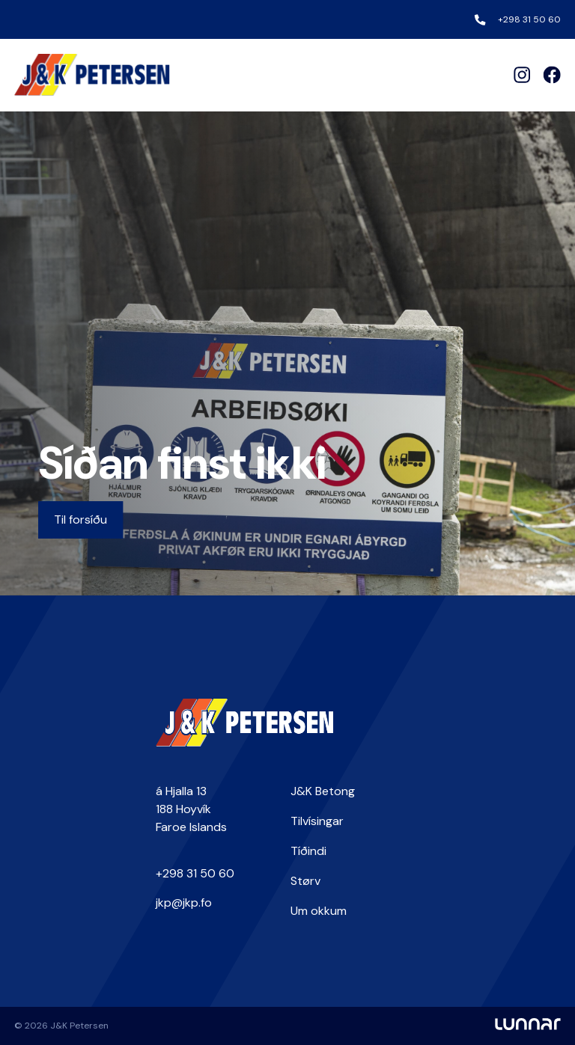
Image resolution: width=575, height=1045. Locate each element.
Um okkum (318, 911)
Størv (305, 881)
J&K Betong (322, 791)
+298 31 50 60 (529, 19)
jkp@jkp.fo (184, 902)
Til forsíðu (80, 519)
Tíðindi (308, 851)
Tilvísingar (317, 821)
